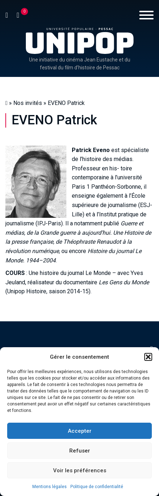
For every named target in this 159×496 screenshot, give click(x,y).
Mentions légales (49, 486)
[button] (148, 356)
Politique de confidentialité (96, 486)
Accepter (80, 431)
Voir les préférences (79, 470)
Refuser (79, 450)
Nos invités (27, 103)
